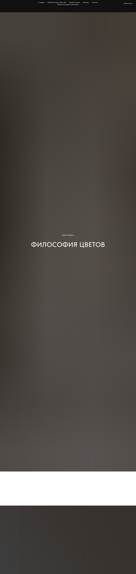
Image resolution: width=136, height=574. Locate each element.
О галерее (41, 2)
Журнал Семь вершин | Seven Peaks (68, 4)
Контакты (95, 2)
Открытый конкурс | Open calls (57, 2)
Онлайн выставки (74, 2)
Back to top (128, 3)
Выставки (86, 2)
